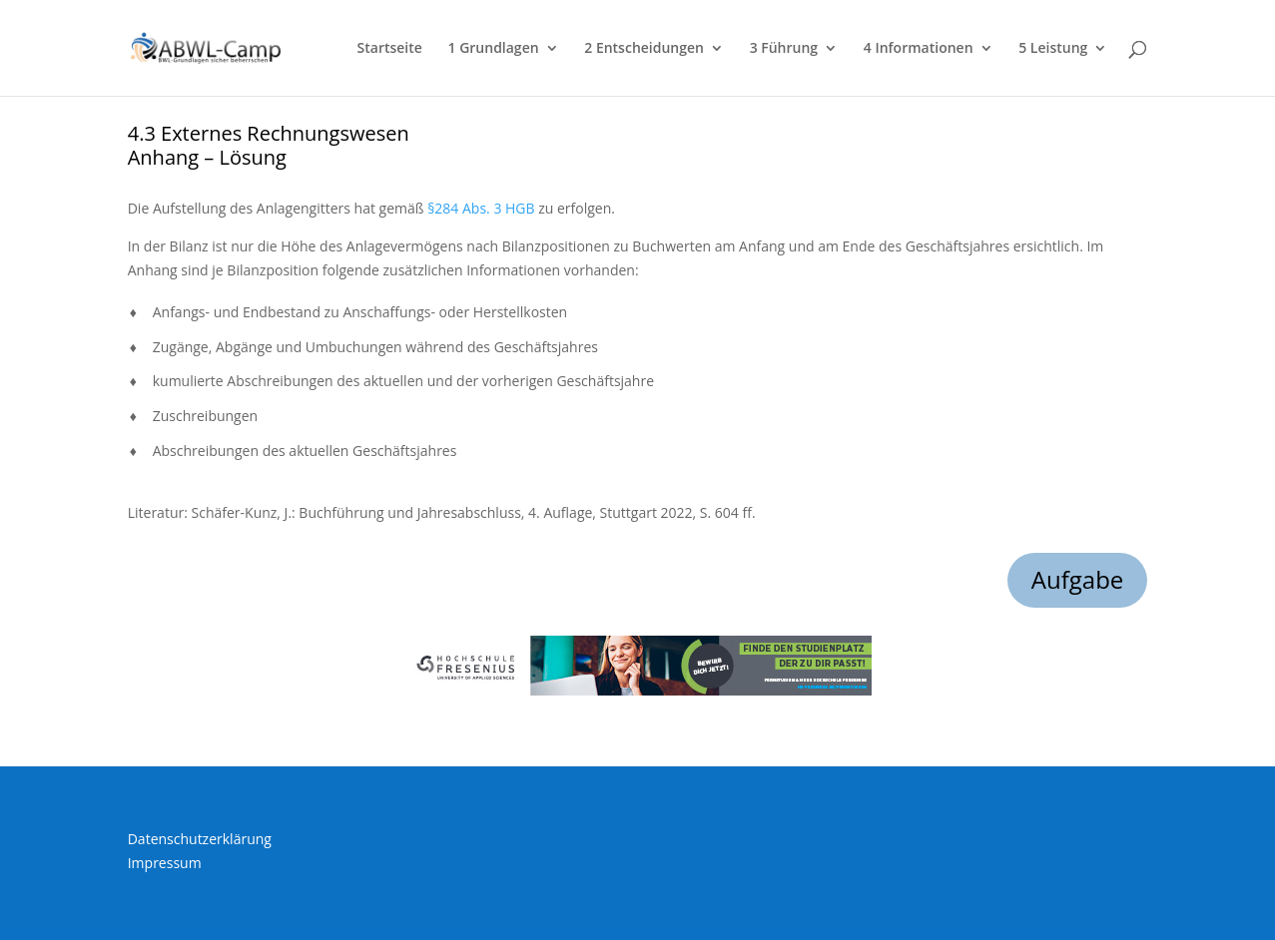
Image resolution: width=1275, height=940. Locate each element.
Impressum (165, 862)
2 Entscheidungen (644, 49)
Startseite (389, 49)
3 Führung (784, 49)
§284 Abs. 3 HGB (480, 208)
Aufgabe (1077, 579)
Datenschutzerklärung (200, 838)
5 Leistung (1052, 49)
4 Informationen (918, 49)
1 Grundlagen (493, 49)
